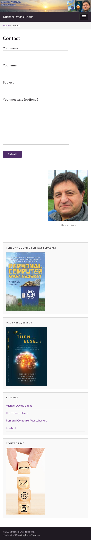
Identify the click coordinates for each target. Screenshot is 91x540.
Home (6, 25)
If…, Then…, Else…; (17, 413)
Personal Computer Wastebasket (26, 420)
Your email (35, 68)
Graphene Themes (30, 535)
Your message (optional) (36, 121)
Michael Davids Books (18, 16)
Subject (35, 85)
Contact (11, 428)
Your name (35, 51)
